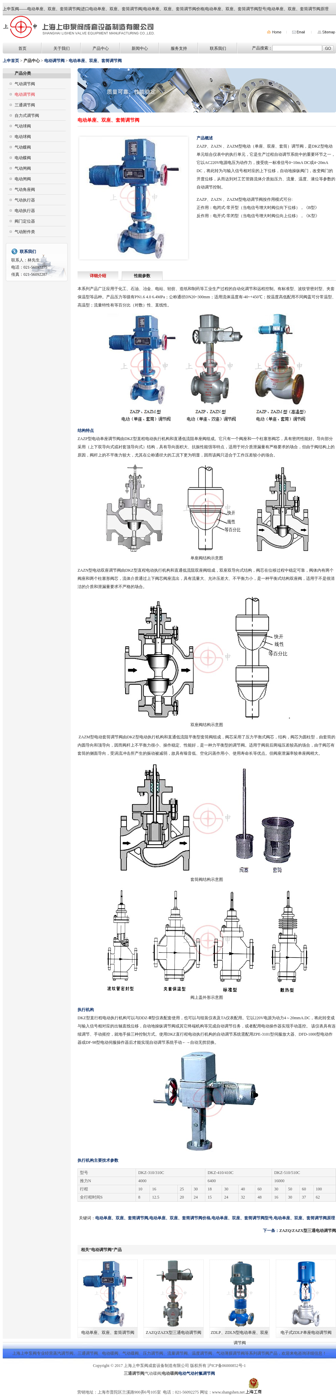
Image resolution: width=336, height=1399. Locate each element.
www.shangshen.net (228, 1392)
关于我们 (61, 48)
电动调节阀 (25, 94)
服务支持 (179, 48)
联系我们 (218, 48)
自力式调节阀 (27, 115)
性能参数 (142, 275)
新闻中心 (140, 48)
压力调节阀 (153, 1353)
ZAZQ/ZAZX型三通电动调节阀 (307, 1230)
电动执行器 (25, 210)
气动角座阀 (25, 189)
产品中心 (101, 48)
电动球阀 (23, 136)
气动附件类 (25, 231)
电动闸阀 (23, 179)
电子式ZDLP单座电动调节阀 (306, 1332)
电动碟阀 (110, 1353)
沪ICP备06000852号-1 (226, 1365)
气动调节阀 (25, 83)
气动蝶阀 (23, 147)
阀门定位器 (25, 221)
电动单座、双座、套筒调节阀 (107, 1332)
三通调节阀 (25, 105)
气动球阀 (23, 126)
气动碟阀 (130, 1353)
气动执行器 (25, 200)
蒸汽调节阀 (63, 1353)
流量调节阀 (177, 1353)
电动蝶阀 (23, 157)
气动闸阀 (23, 168)
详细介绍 (98, 275)
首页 (22, 48)
